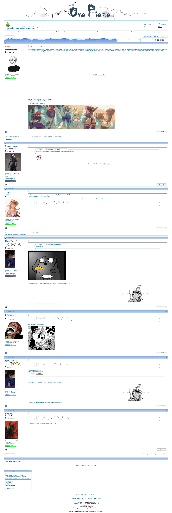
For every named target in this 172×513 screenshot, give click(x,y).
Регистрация (21, 31)
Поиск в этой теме (133, 40)
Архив (95, 498)
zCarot (88, 505)
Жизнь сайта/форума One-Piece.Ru (37, 27)
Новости (50, 27)
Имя (145, 24)
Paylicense (96, 508)
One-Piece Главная (86, 498)
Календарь (134, 31)
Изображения (59, 31)
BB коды (7, 481)
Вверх (100, 498)
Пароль (146, 26)
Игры (158, 31)
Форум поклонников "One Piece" (19, 27)
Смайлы (7, 482)
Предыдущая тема (81, 465)
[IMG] (7, 484)
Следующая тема (91, 465)
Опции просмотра (146, 40)
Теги (6, 458)
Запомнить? (163, 24)
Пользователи (101, 31)
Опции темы (121, 40)
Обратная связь (75, 498)
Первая (155, 36)
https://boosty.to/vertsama (38, 103)
